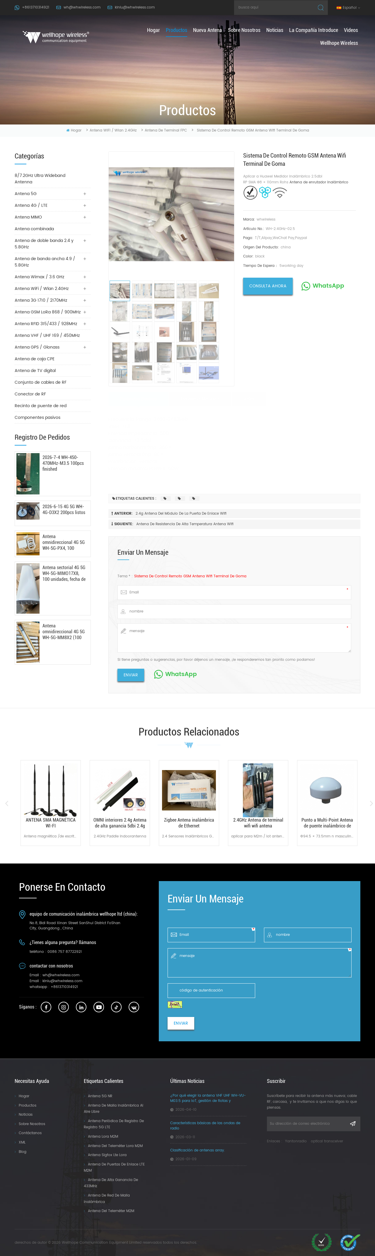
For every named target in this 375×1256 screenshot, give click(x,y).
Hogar (24, 1096)
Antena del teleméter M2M (111, 1211)
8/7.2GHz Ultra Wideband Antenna (40, 178)
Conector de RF (30, 394)
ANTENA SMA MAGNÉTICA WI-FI (51, 823)
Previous (6, 803)
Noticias (274, 30)
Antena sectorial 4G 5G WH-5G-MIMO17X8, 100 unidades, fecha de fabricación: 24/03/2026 (64, 573)
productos (176, 30)
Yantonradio (296, 1141)
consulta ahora (268, 286)
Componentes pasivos (37, 417)
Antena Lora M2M (103, 1136)
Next (371, 803)
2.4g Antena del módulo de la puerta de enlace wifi (181, 513)
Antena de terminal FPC (166, 130)
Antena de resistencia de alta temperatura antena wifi (184, 524)
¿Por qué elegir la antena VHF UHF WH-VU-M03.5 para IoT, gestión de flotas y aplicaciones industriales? (208, 1098)
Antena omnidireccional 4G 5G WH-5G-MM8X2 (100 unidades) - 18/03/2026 (63, 632)
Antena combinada (34, 229)
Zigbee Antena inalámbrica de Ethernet (189, 823)
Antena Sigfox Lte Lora (107, 1155)
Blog (22, 1152)
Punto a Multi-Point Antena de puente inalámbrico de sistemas (327, 823)
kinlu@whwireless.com (135, 7)
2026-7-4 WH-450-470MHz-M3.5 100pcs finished (63, 463)
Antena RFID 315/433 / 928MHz (46, 323)
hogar (153, 30)
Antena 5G (26, 193)
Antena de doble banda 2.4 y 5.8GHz (44, 243)
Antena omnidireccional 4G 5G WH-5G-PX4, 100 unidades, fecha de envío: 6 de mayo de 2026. (63, 542)
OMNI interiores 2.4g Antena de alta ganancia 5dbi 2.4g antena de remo (119, 823)
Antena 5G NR (100, 1096)
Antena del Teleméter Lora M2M (115, 1146)
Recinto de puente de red (41, 405)
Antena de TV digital (35, 370)
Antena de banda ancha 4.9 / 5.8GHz (45, 262)
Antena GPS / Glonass (37, 347)
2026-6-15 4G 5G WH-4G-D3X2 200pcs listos (63, 509)
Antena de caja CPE (34, 359)
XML (22, 1142)
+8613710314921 (35, 7)
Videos (351, 30)
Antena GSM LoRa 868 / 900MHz (48, 312)
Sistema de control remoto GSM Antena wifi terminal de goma (190, 576)
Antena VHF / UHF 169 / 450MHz (47, 335)
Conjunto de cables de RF (41, 382)
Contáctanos (30, 1133)
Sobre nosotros (244, 30)
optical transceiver (327, 1141)
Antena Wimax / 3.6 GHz (39, 277)
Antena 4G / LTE (31, 205)
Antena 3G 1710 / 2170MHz (41, 300)
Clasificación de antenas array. (197, 1150)
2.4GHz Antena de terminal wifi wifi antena (258, 823)
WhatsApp (328, 286)
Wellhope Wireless (339, 43)
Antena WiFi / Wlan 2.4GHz (113, 130)
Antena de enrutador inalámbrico (318, 182)
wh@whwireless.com (82, 7)
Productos (27, 1105)
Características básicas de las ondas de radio (205, 1126)
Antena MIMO (28, 217)
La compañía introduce (313, 30)
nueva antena (207, 30)
